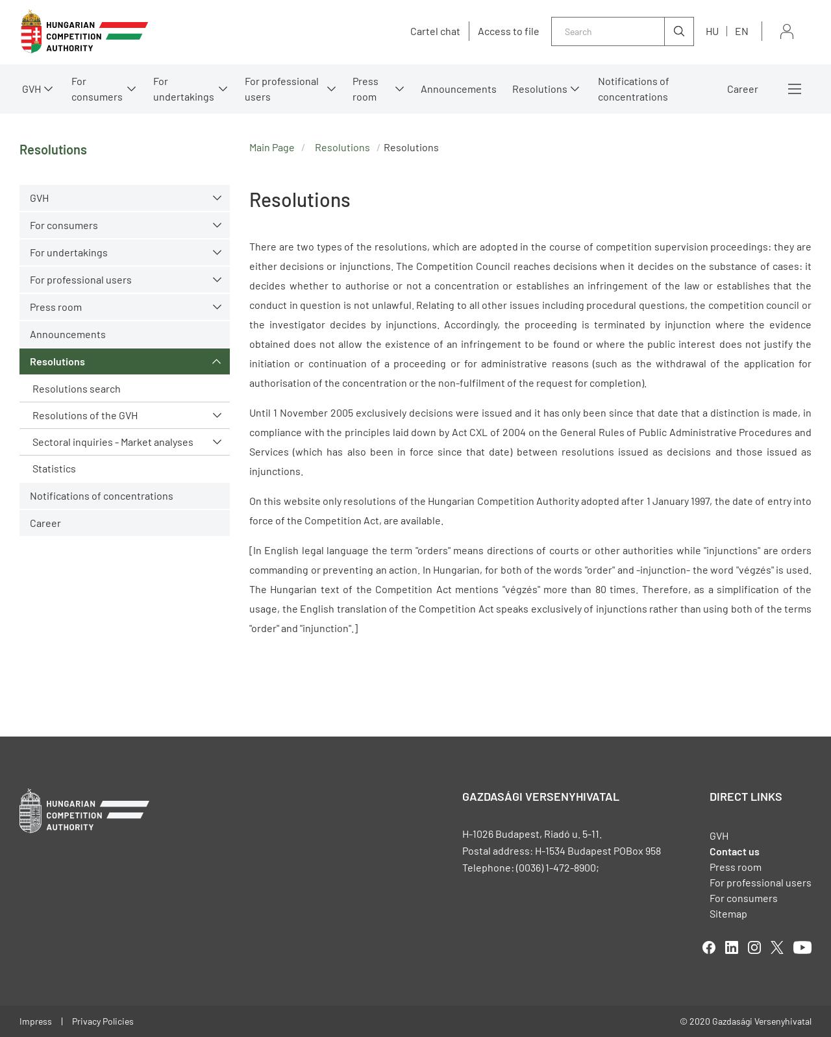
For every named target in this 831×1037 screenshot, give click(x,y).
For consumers (97, 89)
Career (742, 88)
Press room (365, 89)
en (742, 31)
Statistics (54, 468)
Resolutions (539, 88)
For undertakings (183, 89)
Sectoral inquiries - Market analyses (112, 441)
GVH (31, 88)
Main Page (272, 147)
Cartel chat (435, 31)
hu (712, 31)
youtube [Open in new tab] (802, 947)
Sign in (787, 31)
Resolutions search (76, 388)
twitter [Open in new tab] (777, 947)
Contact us (735, 851)
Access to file (509, 31)
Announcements (459, 88)
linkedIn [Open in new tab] (731, 947)
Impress (35, 1021)
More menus (794, 89)
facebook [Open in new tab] (708, 947)
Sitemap (728, 913)
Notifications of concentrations (633, 89)
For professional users (282, 89)
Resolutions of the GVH (85, 415)
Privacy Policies (103, 1021)
